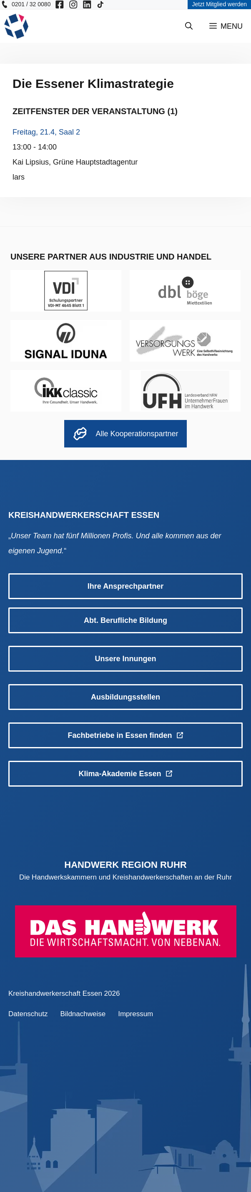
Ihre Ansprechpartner (125, 586)
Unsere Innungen (125, 659)
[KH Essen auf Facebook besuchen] (59, 4)
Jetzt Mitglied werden (219, 4)
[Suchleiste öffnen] (189, 26)
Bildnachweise (83, 1014)
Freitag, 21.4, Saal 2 (46, 132)
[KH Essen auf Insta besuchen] (73, 4)
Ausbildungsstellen (125, 697)
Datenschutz (28, 1014)
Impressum (135, 1014)
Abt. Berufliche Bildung (125, 620)
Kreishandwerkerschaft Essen (55, 993)
